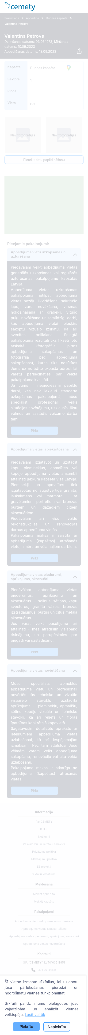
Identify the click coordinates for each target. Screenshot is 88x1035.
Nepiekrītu (57, 1026)
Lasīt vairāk (35, 1014)
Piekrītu (26, 1026)
